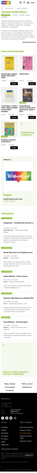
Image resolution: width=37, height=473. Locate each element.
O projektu (4, 427)
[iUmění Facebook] (2, 418)
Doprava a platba (25, 430)
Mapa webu (5, 445)
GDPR (3, 442)
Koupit (14, 83)
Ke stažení (4, 439)
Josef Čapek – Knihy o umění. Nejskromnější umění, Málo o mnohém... (9, 108)
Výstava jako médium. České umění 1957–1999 (9, 75)
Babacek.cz (28, 469)
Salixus (15, 469)
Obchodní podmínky (26, 427)
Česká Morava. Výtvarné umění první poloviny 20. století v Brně (27, 108)
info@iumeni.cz (29, 455)
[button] (15, 418)
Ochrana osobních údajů (26, 437)
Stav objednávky (25, 433)
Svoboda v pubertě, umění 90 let (8, 141)
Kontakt (3, 430)
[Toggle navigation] (20, 2)
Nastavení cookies (26, 441)
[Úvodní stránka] (6, 2)
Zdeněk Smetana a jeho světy (12, 199)
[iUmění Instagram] (7, 418)
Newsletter (5, 433)
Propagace (4, 436)
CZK (32, 3)
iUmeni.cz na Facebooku (16, 413)
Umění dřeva (24, 74)
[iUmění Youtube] (11, 418)
